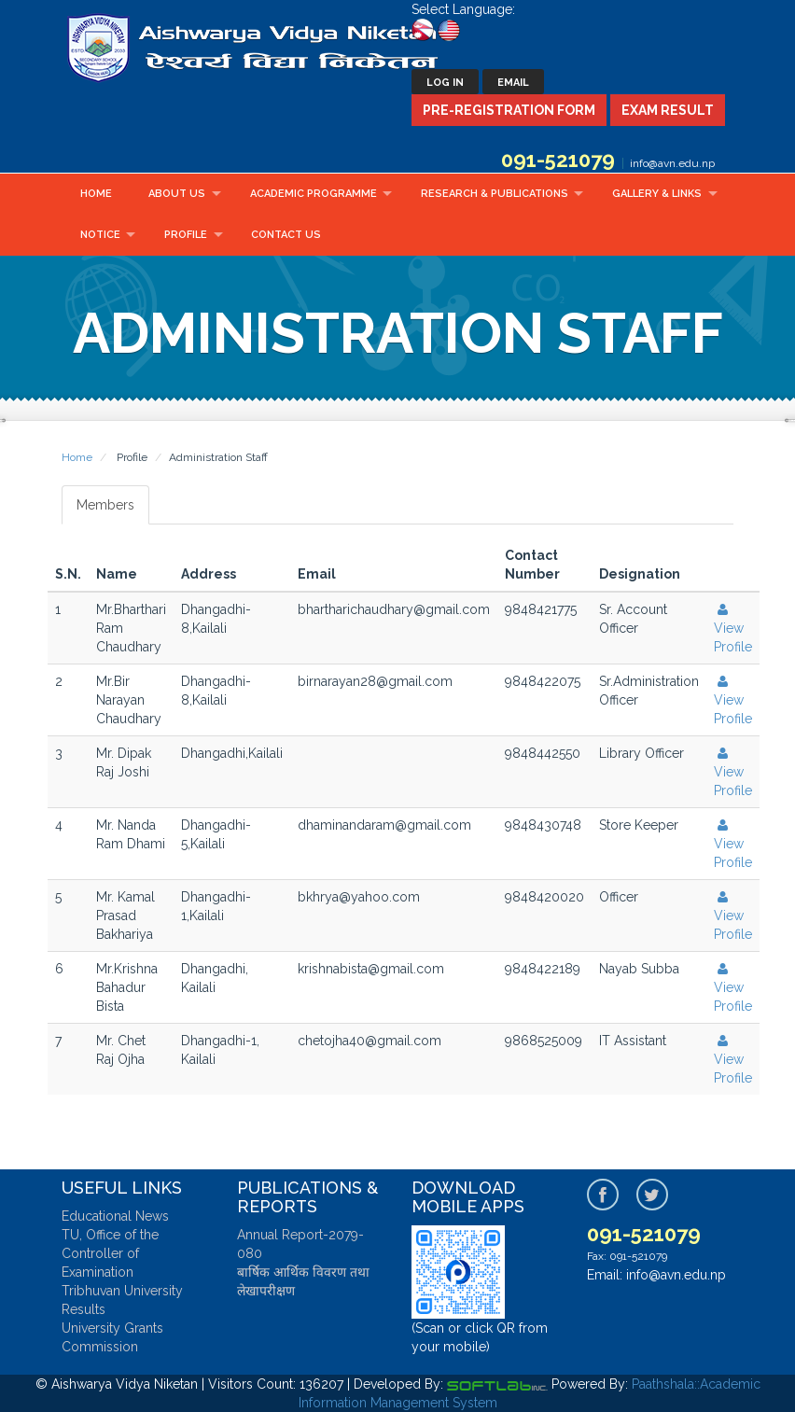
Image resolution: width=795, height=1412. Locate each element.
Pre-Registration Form (509, 110)
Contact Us (286, 235)
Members (105, 504)
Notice (100, 235)
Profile (185, 235)
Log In (445, 83)
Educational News (115, 1216)
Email (513, 83)
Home (96, 194)
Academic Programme (313, 194)
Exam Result (667, 110)
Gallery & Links (657, 194)
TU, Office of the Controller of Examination (110, 1253)
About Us (176, 194)
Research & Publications (494, 194)
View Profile (733, 628)
